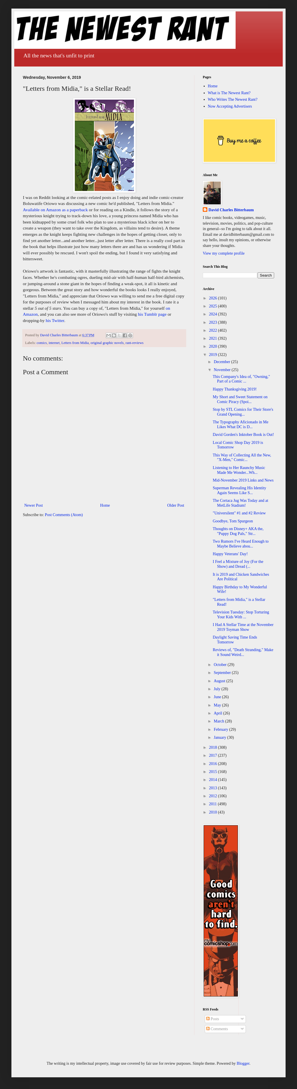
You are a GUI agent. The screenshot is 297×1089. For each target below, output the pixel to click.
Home (105, 505)
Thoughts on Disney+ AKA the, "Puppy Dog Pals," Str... (238, 531)
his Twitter (55, 320)
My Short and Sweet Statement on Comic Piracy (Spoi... (240, 399)
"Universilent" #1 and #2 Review (239, 513)
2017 (213, 755)
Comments (217, 1029)
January (220, 737)
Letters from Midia (75, 343)
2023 (213, 322)
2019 (213, 355)
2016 (213, 764)
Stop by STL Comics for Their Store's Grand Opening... (243, 411)
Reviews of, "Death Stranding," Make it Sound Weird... (243, 652)
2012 (213, 796)
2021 (213, 338)
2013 (213, 788)
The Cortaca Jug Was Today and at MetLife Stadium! (240, 503)
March (219, 721)
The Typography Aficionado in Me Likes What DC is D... (240, 424)
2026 (213, 298)
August (220, 681)
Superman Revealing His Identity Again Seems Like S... (239, 490)
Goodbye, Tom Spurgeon (233, 521)
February (221, 729)
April (218, 713)
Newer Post (33, 505)
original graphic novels (107, 343)
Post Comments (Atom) (64, 515)
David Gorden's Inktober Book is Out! (243, 434)
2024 (213, 314)
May (218, 705)
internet (54, 343)
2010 (213, 812)
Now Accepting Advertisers (230, 106)
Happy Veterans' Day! (230, 554)
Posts (212, 1019)
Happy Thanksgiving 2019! (235, 389)
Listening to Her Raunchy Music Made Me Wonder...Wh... (239, 470)
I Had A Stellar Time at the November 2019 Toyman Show (243, 627)
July (217, 689)
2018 (213, 747)
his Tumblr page (152, 314)
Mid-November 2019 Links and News (243, 480)
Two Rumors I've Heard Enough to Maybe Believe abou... (241, 543)
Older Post (175, 505)
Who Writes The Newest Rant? (233, 99)
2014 (213, 780)
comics (42, 343)
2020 (213, 346)
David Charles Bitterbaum (231, 210)
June (218, 697)
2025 (213, 306)
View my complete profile (224, 253)
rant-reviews (135, 343)
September (223, 673)
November (223, 370)
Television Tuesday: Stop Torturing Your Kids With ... (241, 614)
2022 (213, 330)
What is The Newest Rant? (229, 93)
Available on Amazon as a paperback (55, 209)
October (221, 665)
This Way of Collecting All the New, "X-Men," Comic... (242, 457)
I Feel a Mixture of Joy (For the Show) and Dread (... (238, 564)
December (222, 362)
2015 (213, 772)
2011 (213, 804)
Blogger (243, 1063)
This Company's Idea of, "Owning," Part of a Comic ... (241, 379)
